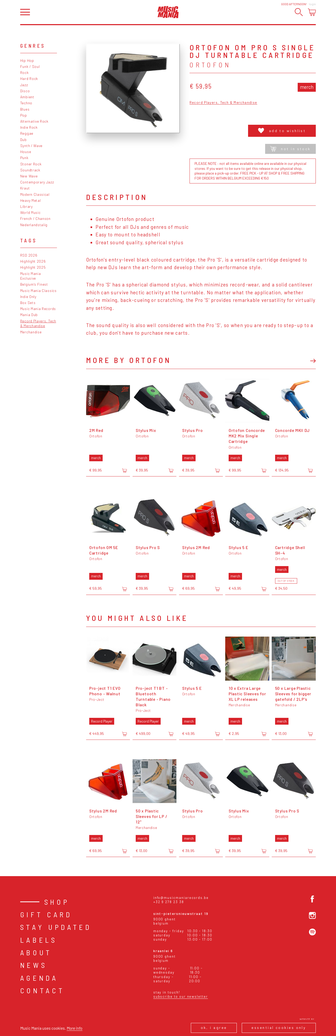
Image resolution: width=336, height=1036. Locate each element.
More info (74, 1028)
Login (312, 4)
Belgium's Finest (34, 284)
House (25, 151)
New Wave (29, 176)
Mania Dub (29, 314)
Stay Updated (56, 927)
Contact (42, 990)
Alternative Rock (34, 121)
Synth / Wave (31, 145)
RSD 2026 (29, 255)
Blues (24, 109)
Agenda (39, 977)
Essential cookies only (278, 1027)
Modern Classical (35, 194)
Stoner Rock (31, 164)
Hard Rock (29, 78)
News (33, 965)
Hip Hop (27, 60)
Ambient (27, 97)
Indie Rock (29, 127)
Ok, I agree (214, 1027)
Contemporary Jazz (37, 182)
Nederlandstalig (34, 225)
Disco (25, 91)
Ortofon (210, 64)
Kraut (25, 188)
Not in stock (290, 149)
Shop (57, 901)
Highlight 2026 (33, 261)
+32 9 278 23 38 (168, 902)
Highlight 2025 (33, 267)
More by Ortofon (128, 360)
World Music (30, 212)
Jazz (24, 85)
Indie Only (28, 296)
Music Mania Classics (38, 290)
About (36, 952)
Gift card (46, 914)
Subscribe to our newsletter (180, 996)
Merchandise (31, 332)
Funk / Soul (30, 66)
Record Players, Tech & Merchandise (38, 323)
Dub (23, 139)
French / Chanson (35, 218)
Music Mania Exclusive (30, 276)
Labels (38, 939)
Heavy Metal (30, 200)
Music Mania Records (38, 308)
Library (26, 206)
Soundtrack (30, 170)
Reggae (26, 133)
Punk (24, 157)
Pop (23, 115)
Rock (24, 72)
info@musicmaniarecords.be (181, 898)
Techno (26, 103)
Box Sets (28, 302)
